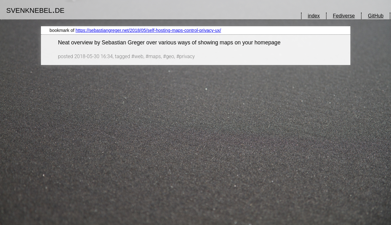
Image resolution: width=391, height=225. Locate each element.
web (138, 56)
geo (170, 56)
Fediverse (344, 15)
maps (154, 56)
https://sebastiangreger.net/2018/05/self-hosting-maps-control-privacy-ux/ (148, 30)
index (314, 15)
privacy (187, 56)
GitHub (375, 15)
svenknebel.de (35, 9)
